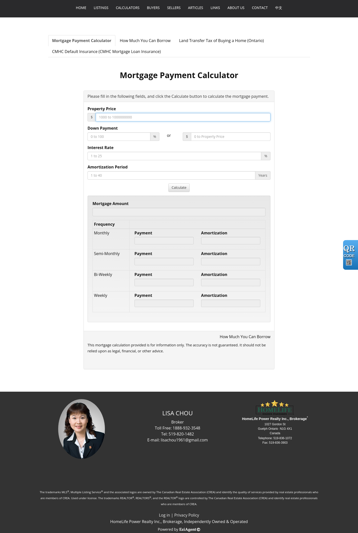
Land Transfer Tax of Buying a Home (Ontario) (221, 40)
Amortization (214, 233)
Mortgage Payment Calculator (81, 40)
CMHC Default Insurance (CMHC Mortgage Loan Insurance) (106, 51)
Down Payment (103, 128)
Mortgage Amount (110, 203)
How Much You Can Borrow (145, 40)
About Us (235, 7)
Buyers (153, 7)
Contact (260, 7)
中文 (278, 7)
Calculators (127, 7)
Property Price (102, 108)
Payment (143, 233)
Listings (101, 7)
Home (81, 7)
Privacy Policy (186, 515)
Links (215, 7)
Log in (164, 515)
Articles (195, 7)
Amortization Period (108, 167)
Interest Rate (101, 147)
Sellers (173, 7)
